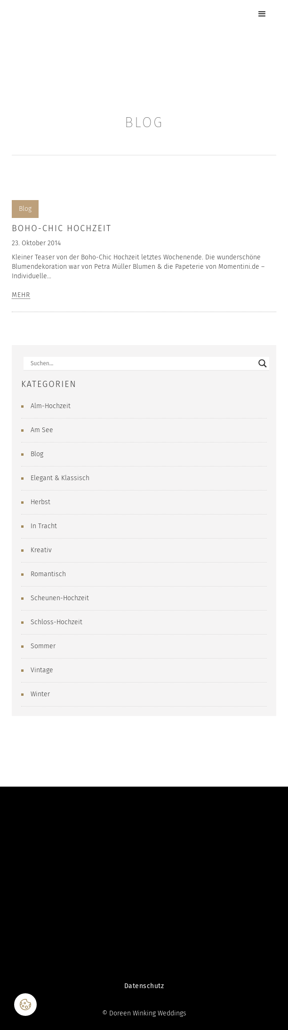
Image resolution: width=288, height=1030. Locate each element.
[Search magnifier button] (262, 363)
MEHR (21, 295)
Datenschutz (144, 986)
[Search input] (142, 363)
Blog (25, 209)
